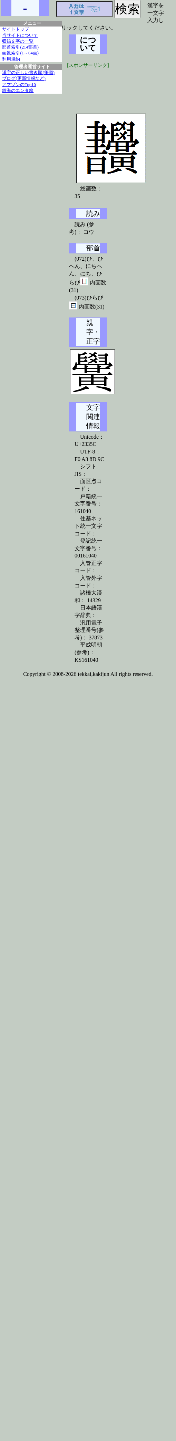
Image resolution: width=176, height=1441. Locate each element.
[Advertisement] (121, 86)
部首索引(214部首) (20, 47)
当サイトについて (20, 35)
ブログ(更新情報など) (24, 78)
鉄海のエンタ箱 (17, 90)
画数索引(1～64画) (20, 53)
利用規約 (11, 59)
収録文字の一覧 (17, 41)
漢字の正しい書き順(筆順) (28, 72)
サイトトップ (15, 29)
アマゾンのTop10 (19, 84)
